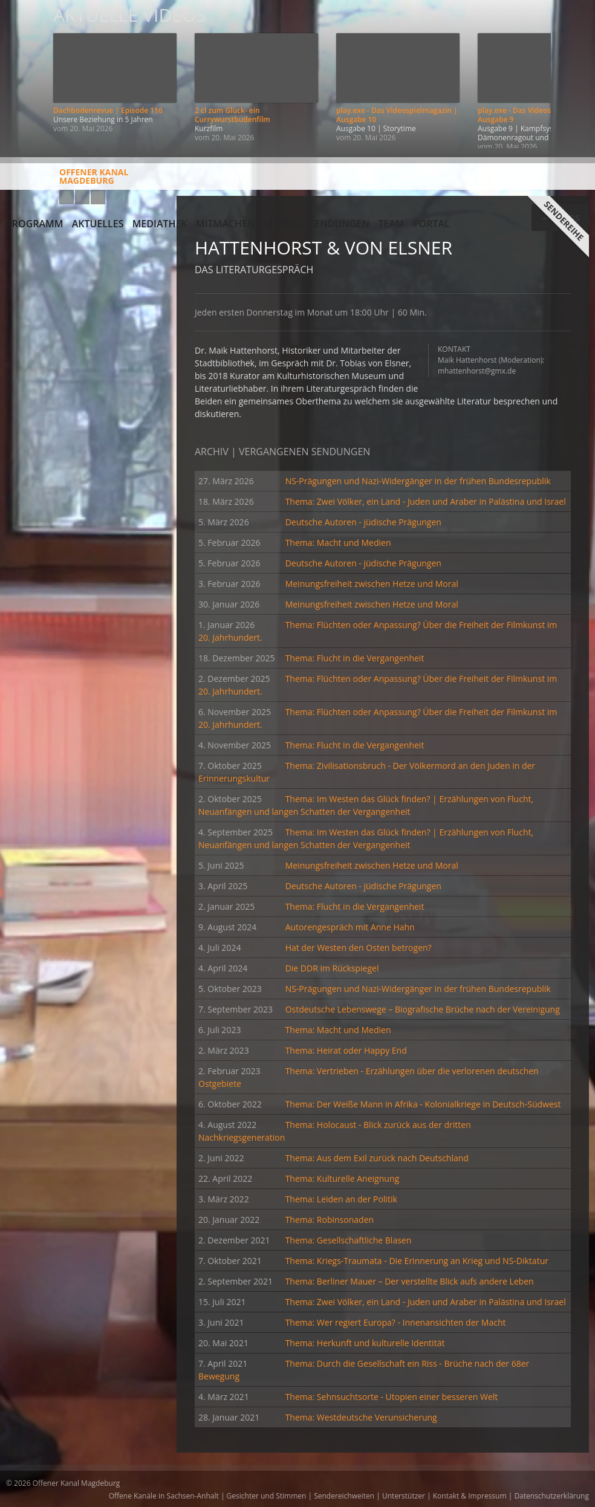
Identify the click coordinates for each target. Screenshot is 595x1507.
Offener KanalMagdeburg (67, 180)
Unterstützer (403, 1496)
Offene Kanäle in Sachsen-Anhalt (164, 1496)
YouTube (66, 197)
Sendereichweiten (344, 1496)
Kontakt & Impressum (470, 1496)
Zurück (23, 74)
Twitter (98, 197)
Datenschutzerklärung (551, 1496)
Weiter (572, 74)
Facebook (82, 197)
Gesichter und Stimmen (267, 1496)
